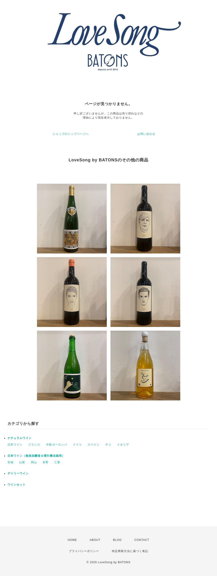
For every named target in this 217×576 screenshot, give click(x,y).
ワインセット (16, 484)
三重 (57, 462)
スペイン (93, 444)
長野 (46, 462)
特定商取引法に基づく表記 (130, 551)
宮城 (10, 462)
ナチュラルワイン (19, 438)
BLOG (117, 540)
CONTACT (141, 540)
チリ (108, 444)
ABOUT (95, 540)
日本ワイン (15, 444)
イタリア (123, 444)
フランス (34, 444)
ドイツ (77, 444)
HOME (72, 540)
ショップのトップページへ (71, 134)
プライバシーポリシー (84, 551)
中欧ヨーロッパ (56, 444)
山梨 (22, 462)
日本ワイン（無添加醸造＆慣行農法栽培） (36, 455)
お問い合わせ (146, 134)
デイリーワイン (18, 473)
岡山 (34, 462)
